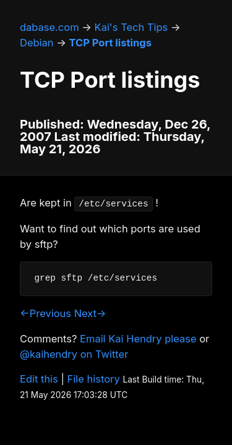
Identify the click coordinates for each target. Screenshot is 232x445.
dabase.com (49, 27)
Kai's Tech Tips (131, 27)
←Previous (45, 313)
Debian (37, 42)
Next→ (90, 313)
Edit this (39, 379)
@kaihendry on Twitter (74, 354)
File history (93, 379)
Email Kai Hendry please (138, 339)
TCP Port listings (110, 42)
